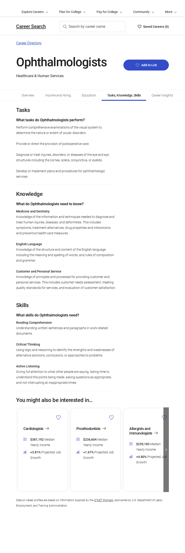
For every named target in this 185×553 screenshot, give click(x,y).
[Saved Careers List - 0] (153, 26)
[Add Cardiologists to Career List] (58, 417)
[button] (171, 8)
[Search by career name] (92, 26)
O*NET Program (103, 500)
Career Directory (29, 43)
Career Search (31, 26)
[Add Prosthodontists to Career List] (111, 417)
